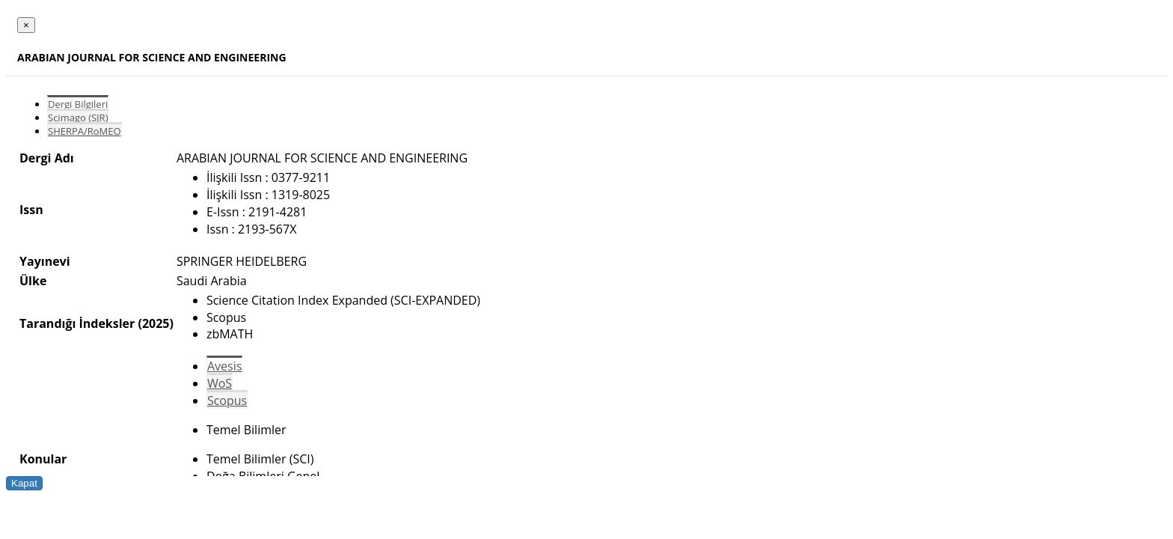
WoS (219, 383)
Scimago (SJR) (78, 117)
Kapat (24, 483)
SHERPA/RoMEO (84, 131)
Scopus (227, 400)
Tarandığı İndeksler (77, 323)
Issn (31, 209)
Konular (43, 459)
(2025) (155, 323)
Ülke (32, 280)
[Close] (26, 25)
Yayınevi (44, 261)
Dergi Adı (46, 158)
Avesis (224, 366)
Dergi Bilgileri (78, 104)
